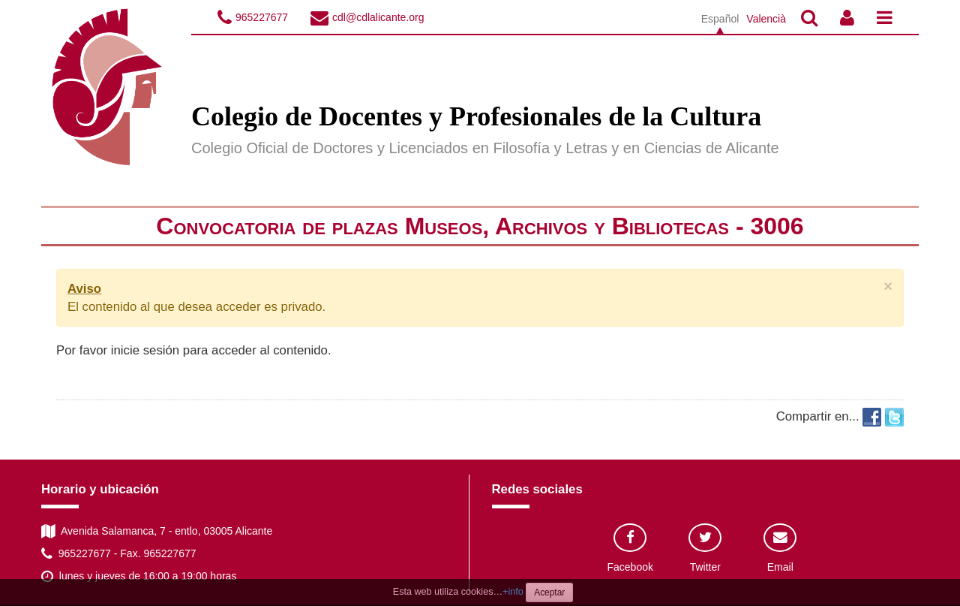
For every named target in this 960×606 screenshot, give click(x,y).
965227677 (262, 17)
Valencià (766, 19)
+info (513, 591)
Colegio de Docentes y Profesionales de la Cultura (476, 116)
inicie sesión (145, 350)
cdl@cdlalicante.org (378, 17)
